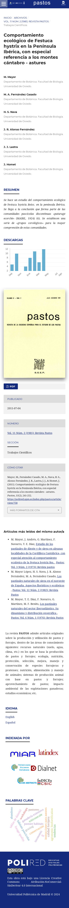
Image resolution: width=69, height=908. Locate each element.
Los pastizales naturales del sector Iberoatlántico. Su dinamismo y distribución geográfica (35, 608)
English (10, 717)
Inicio (8, 17)
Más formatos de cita (25, 510)
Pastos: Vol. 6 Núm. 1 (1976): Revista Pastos (37, 617)
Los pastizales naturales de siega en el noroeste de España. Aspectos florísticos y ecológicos (38, 580)
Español (10, 722)
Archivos (20, 17)
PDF (12, 386)
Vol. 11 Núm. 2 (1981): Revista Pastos (26, 21)
